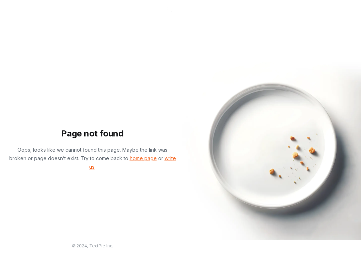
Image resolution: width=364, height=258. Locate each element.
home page (143, 158)
